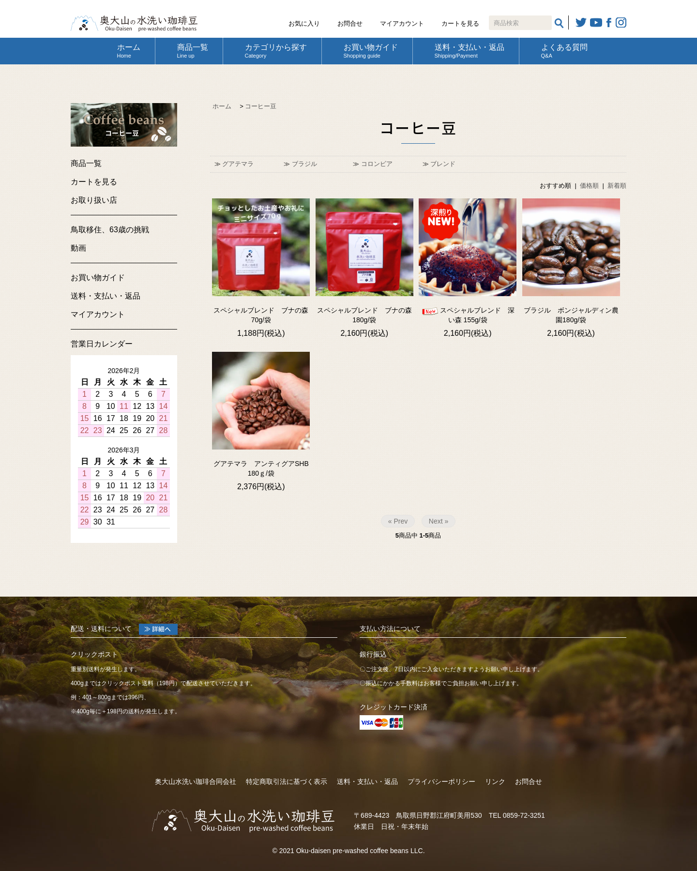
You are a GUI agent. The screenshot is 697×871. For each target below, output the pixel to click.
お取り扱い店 (94, 200)
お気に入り (304, 23)
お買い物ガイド (371, 51)
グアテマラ (238, 163)
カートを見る (460, 23)
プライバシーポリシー (441, 781)
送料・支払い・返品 (469, 51)
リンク (495, 781)
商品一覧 (192, 51)
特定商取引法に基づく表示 (286, 781)
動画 (78, 248)
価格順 (589, 185)
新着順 (616, 185)
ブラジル (304, 163)
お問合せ (350, 23)
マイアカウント (402, 23)
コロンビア (377, 163)
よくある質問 (564, 51)
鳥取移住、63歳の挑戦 (110, 229)
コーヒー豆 (260, 106)
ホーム (128, 51)
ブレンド (442, 163)
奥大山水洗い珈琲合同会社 (195, 781)
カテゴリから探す (276, 51)
